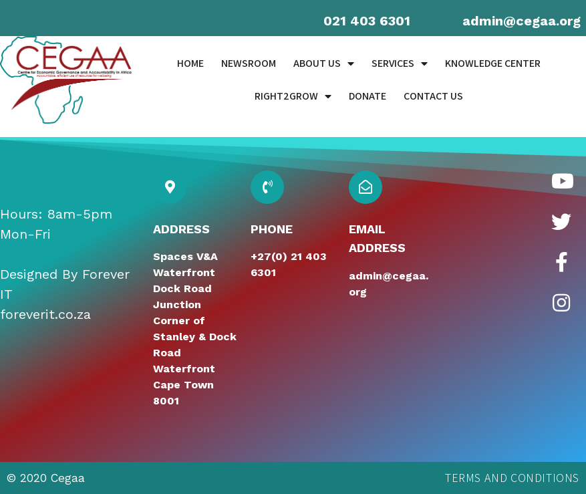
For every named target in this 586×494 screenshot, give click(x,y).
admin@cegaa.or (517, 21)
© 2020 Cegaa (46, 478)
